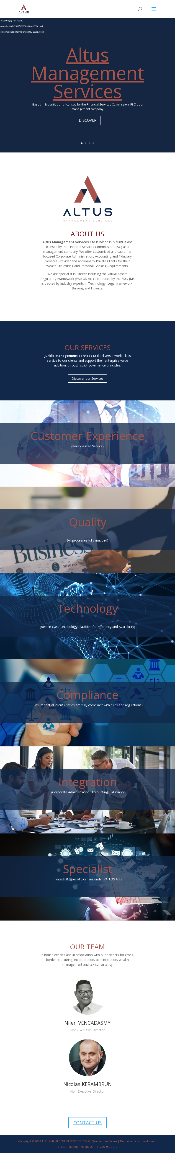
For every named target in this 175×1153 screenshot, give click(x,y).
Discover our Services (87, 378)
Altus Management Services (87, 72)
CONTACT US (87, 1122)
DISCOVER (87, 120)
